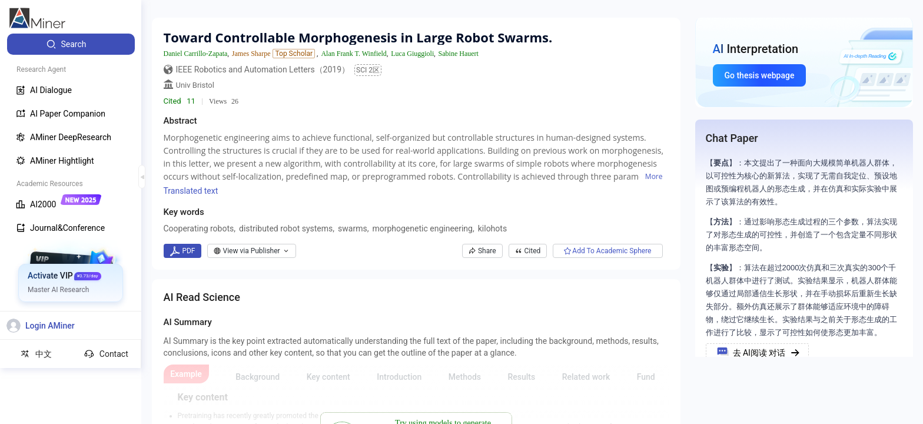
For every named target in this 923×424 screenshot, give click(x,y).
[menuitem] (71, 44)
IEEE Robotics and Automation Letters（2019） (263, 69)
